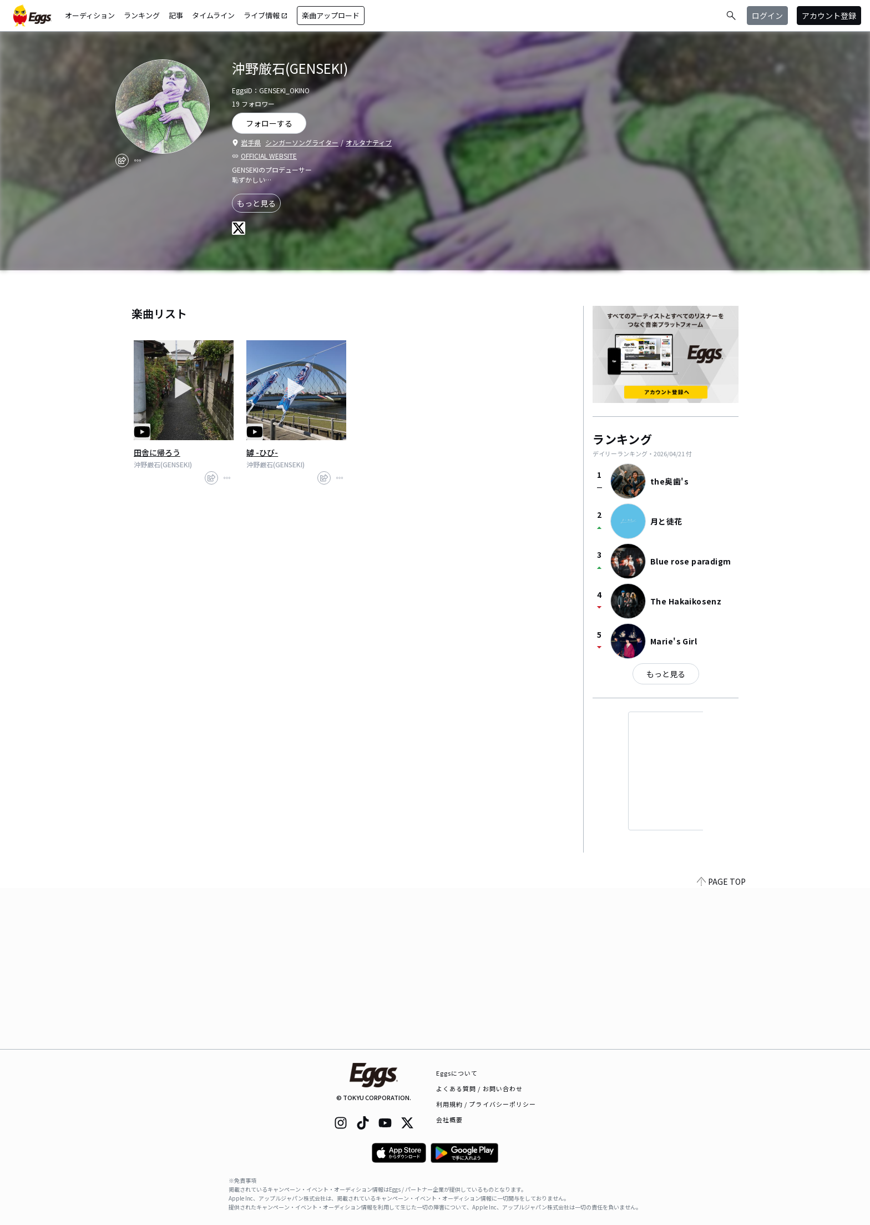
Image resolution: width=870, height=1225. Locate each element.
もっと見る (256, 203)
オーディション (90, 15)
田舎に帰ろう (157, 452)
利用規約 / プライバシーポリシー (486, 1104)
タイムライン (213, 15)
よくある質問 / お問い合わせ (479, 1088)
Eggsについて (457, 1072)
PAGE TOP (721, 1042)
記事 (176, 15)
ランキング (142, 15)
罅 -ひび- (262, 452)
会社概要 (449, 1119)
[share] (122, 160)
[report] (137, 160)
